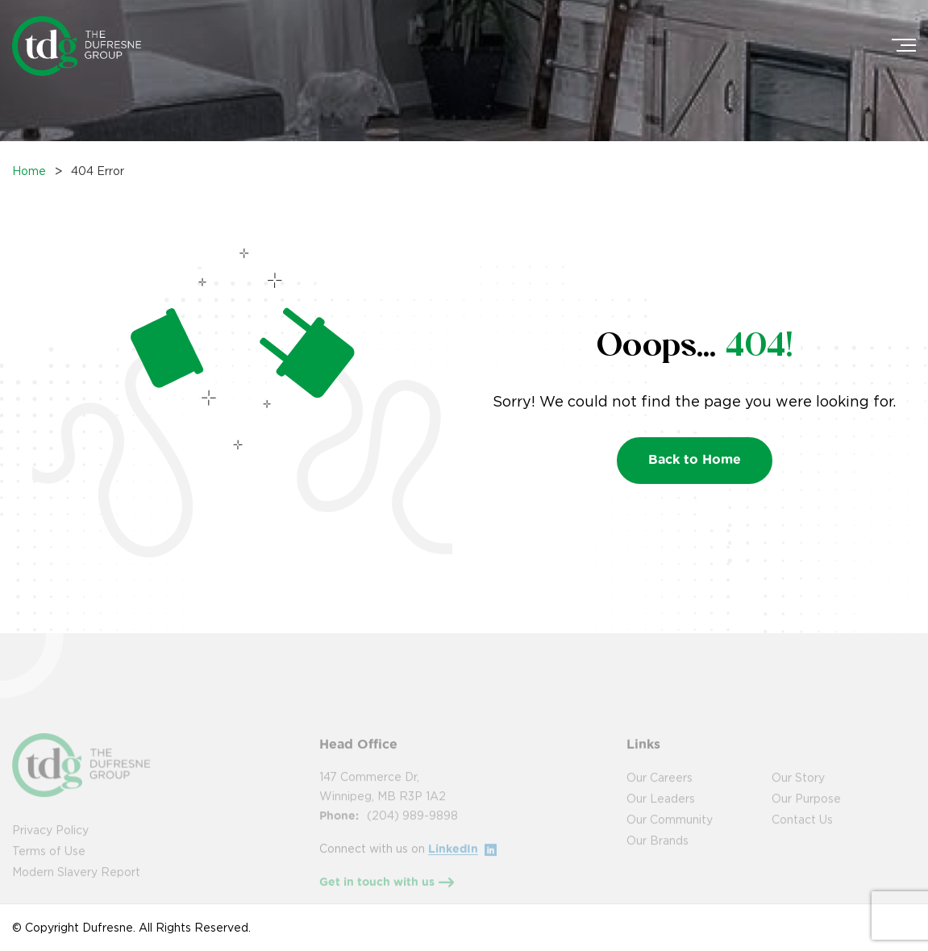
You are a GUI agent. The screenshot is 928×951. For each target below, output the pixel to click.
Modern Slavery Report (76, 884)
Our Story (798, 789)
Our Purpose (806, 810)
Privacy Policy (50, 842)
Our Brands (657, 852)
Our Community (669, 831)
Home (29, 171)
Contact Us (802, 831)
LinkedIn (462, 860)
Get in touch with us (387, 895)
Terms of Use (48, 863)
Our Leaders (660, 810)
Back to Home (694, 459)
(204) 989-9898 (412, 827)
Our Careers (659, 789)
